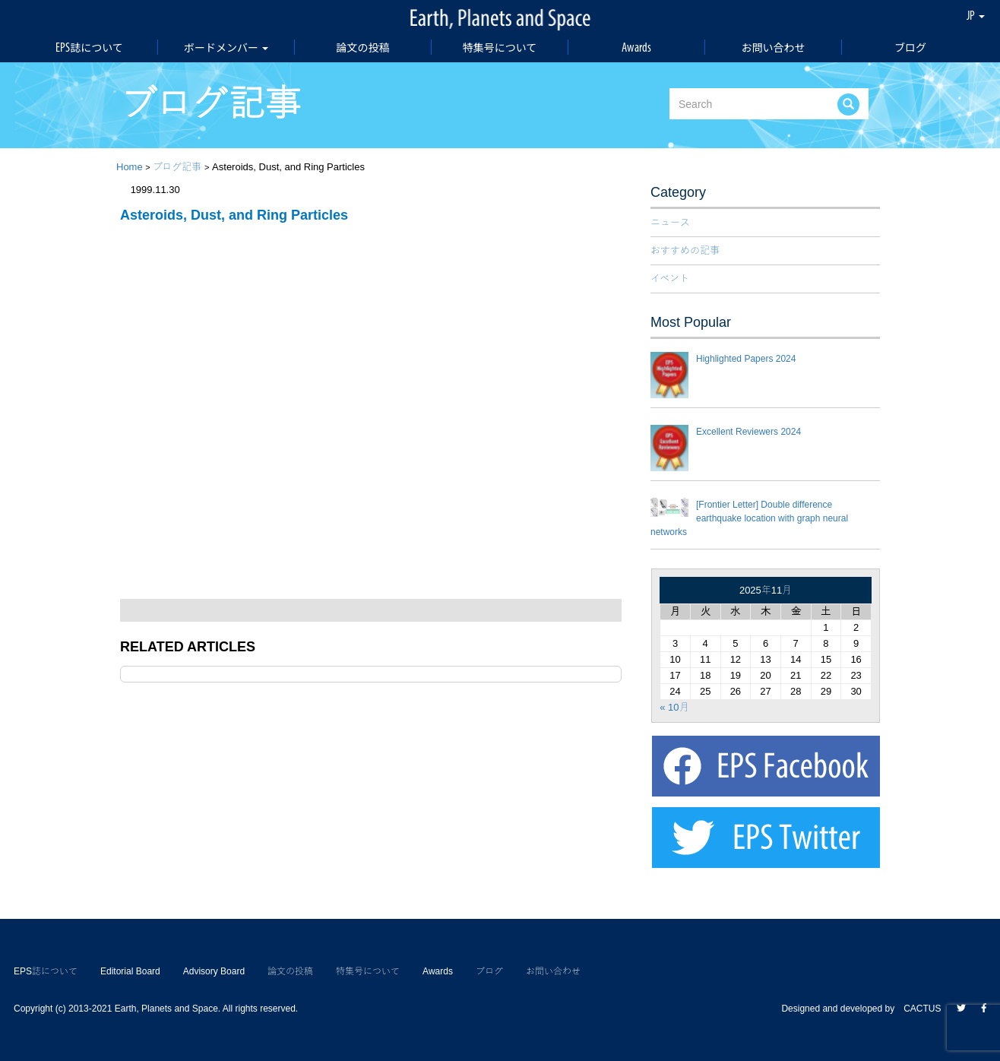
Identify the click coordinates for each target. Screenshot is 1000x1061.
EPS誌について (89, 47)
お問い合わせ (773, 47)
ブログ (910, 47)
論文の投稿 (363, 47)
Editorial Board (130, 971)
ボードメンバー (226, 47)
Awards (636, 47)
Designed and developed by (842, 1008)
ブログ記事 (177, 167)
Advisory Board (214, 971)
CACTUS (922, 1008)
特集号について (500, 47)
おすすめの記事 (685, 250)
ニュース (670, 222)
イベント (669, 278)
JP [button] (976, 15)
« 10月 (674, 707)
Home (129, 167)
